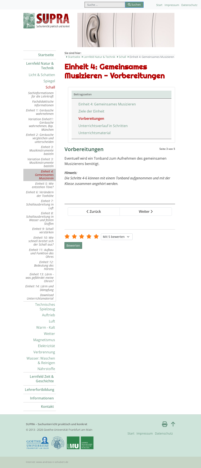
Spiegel (49, 81)
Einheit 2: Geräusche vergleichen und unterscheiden (40, 138)
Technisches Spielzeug (45, 306)
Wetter (49, 333)
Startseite (46, 54)
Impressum (172, 5)
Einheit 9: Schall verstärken (43, 230)
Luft (52, 321)
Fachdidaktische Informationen (43, 103)
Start (159, 5)
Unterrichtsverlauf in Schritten (103, 125)
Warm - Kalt (45, 327)
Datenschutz (189, 5)
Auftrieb (48, 315)
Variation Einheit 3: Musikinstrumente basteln (40, 162)
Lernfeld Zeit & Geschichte (42, 378)
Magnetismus (44, 340)
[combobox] (104, 5)
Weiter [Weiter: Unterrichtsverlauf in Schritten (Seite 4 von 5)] (146, 211)
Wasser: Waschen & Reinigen (41, 360)
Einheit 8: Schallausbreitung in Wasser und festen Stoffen (40, 218)
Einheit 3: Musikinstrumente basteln (41, 150)
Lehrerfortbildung (39, 389)
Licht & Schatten (42, 74)
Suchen (134, 4)
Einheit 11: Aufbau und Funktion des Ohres (41, 253)
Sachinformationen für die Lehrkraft (41, 94)
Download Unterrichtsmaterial (40, 296)
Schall (50, 87)
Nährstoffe (46, 368)
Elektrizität (46, 346)
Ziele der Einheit (91, 111)
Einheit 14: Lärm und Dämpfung (39, 288)
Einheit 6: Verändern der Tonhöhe (40, 194)
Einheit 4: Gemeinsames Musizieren (44, 174)
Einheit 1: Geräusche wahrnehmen (40, 112)
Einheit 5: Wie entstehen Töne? (43, 185)
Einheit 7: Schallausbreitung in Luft (40, 204)
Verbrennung (44, 352)
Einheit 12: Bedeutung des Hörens (44, 265)
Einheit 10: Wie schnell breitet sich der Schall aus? (41, 241)
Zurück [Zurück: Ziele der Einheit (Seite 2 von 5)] (94, 211)
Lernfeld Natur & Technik (40, 65)
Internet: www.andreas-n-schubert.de (47, 462)
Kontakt (47, 406)
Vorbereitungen (91, 118)
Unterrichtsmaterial (94, 132)
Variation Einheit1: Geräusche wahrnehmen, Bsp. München (41, 124)
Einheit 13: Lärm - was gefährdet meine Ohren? (40, 277)
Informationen (42, 398)
